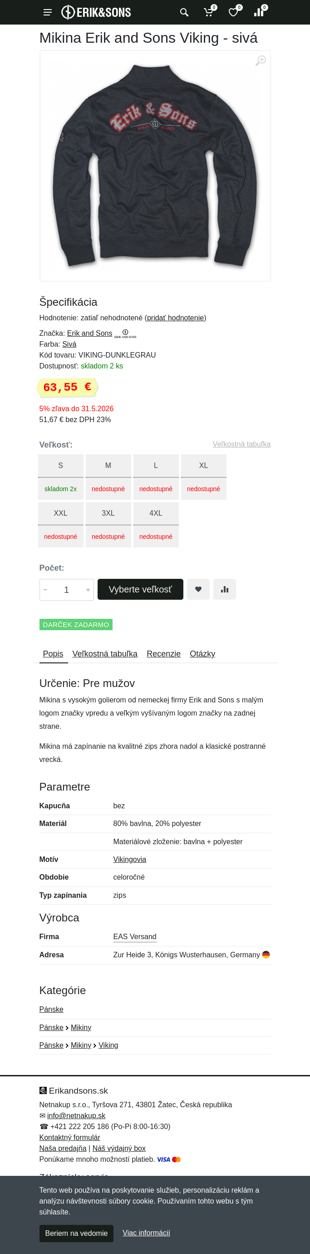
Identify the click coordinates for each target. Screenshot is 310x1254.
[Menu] (47, 12)
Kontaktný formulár (69, 1137)
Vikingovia (130, 859)
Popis (53, 653)
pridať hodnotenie (175, 318)
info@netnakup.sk (76, 1116)
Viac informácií (146, 1233)
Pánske (51, 1009)
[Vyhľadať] (183, 12)
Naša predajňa (63, 1148)
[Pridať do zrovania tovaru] (224, 589)
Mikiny (81, 1027)
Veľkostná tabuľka (242, 444)
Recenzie (164, 653)
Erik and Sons (90, 333)
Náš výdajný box (119, 1148)
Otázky (202, 653)
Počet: (51, 567)
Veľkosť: (56, 444)
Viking (108, 1045)
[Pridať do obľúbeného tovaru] (198, 589)
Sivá (69, 344)
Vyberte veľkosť (140, 589)
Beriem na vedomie (76, 1233)
